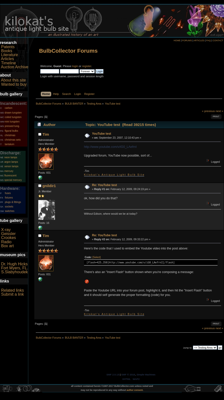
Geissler (8, 234)
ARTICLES (199, 40)
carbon (8, 108)
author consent (135, 390)
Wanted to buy (14, 84)
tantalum (9, 144)
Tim (46, 134)
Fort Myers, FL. (14, 268)
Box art (7, 246)
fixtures (9, 197)
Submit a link (12, 294)
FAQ (208, 40)
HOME (177, 40)
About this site (13, 80)
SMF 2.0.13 (112, 374)
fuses (8, 193)
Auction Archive (14, 67)
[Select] (96, 257)
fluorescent (10, 175)
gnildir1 (49, 186)
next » (219, 111)
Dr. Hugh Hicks (14, 264)
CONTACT (218, 40)
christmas (10, 135)
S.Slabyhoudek (14, 272)
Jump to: (187, 347)
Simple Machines (145, 374)
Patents (7, 47)
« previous (208, 111)
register (86, 66)
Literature (9, 55)
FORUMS (187, 40)
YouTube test (101, 133)
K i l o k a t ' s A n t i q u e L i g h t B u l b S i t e (114, 174)
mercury (8, 171)
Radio (6, 242)
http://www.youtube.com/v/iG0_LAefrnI (110, 147)
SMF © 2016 (128, 374)
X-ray (5, 230)
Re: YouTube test (104, 185)
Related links (12, 290)
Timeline (8, 63)
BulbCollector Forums (68, 51)
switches (9, 211)
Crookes (8, 238)
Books (6, 51)
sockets (9, 206)
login (75, 66)
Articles (7, 59)
